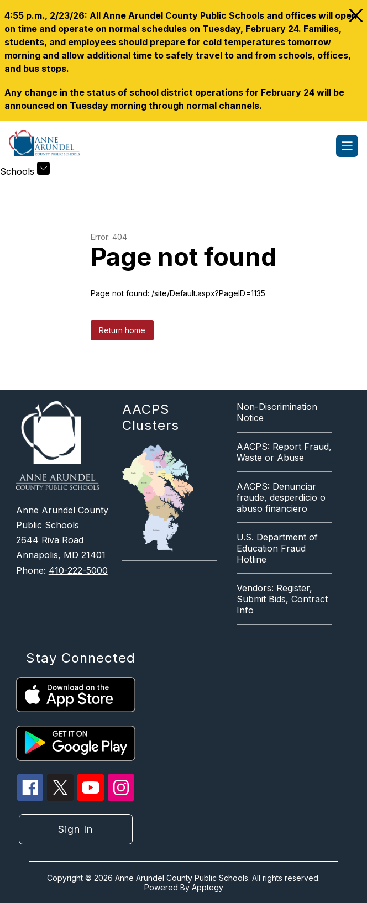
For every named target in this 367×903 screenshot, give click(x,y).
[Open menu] (347, 146)
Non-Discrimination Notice (277, 412)
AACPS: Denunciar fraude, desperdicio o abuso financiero (281, 497)
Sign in (75, 829)
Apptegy (207, 887)
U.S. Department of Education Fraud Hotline (277, 548)
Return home (122, 330)
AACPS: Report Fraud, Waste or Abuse (284, 452)
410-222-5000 (78, 570)
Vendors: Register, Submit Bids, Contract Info (282, 599)
